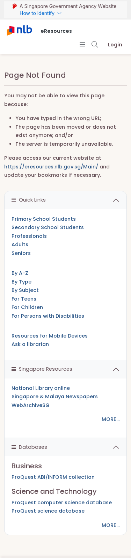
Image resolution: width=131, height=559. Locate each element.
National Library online (41, 388)
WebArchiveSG (31, 405)
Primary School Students (44, 219)
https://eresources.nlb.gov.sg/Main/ (51, 166)
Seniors (21, 253)
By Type (21, 281)
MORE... (110, 419)
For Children (27, 307)
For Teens (24, 298)
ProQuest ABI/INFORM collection (53, 477)
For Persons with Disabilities (48, 315)
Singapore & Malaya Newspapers (55, 396)
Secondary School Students (48, 227)
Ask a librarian (30, 344)
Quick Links (29, 199)
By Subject (25, 290)
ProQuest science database (48, 510)
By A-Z (20, 273)
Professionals (29, 236)
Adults (20, 244)
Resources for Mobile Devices (50, 335)
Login (115, 44)
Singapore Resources (42, 368)
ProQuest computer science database (62, 502)
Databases (29, 447)
